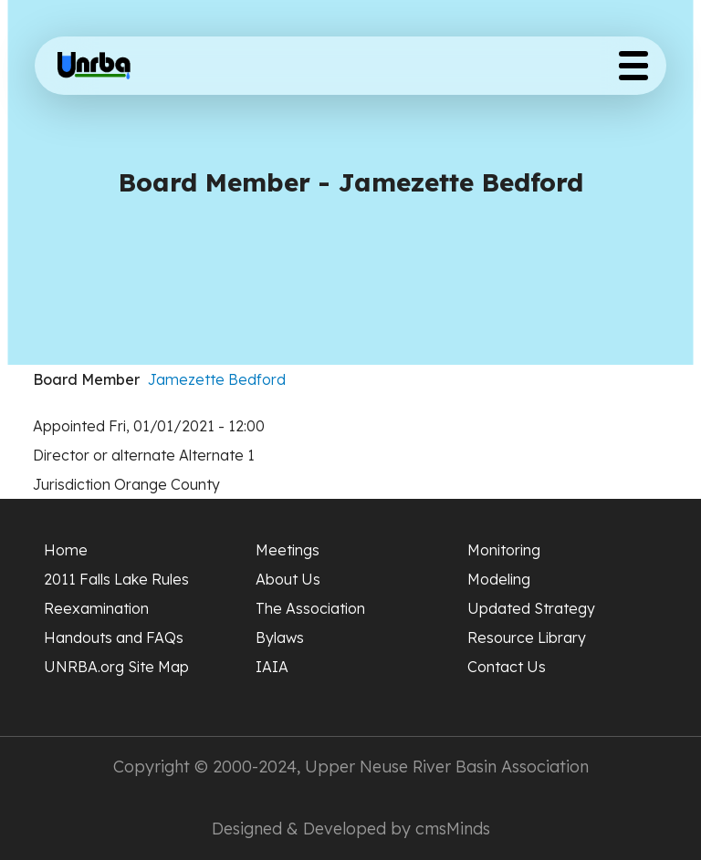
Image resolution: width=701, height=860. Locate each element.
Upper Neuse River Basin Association (447, 766)
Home (66, 550)
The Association (310, 608)
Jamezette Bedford (217, 379)
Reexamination (96, 608)
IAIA (272, 667)
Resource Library (526, 637)
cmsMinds (452, 828)
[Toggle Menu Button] (633, 66)
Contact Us (506, 667)
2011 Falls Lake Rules (116, 579)
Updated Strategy (531, 608)
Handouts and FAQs (113, 637)
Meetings (287, 550)
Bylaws (280, 637)
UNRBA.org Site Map (116, 667)
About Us (288, 579)
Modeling (498, 579)
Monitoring (503, 550)
